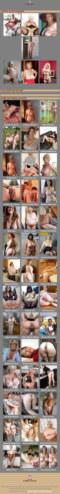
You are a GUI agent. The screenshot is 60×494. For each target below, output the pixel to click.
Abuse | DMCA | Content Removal (39, 491)
